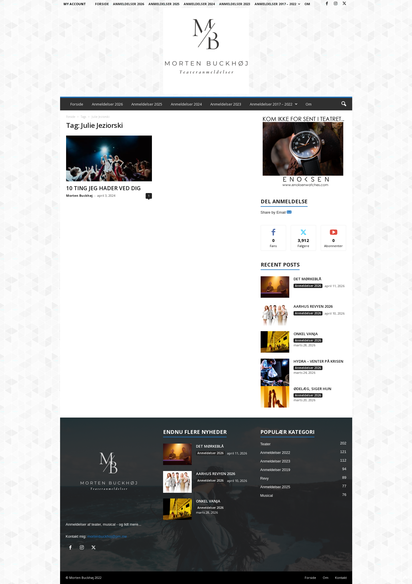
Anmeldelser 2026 (128, 4)
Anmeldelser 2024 (199, 4)
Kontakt (341, 577)
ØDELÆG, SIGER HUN (312, 388)
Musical (266, 495)
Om (307, 4)
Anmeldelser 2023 (234, 4)
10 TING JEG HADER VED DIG (103, 188)
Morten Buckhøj (79, 195)
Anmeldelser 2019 (275, 470)
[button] (343, 104)
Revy (264, 478)
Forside (102, 4)
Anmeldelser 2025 (163, 4)
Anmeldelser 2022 (275, 452)
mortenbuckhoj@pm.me (107, 536)
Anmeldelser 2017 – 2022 (277, 4)
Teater (265, 444)
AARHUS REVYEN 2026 (313, 306)
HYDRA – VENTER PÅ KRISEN (318, 361)
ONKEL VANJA (306, 333)
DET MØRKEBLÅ (307, 278)
